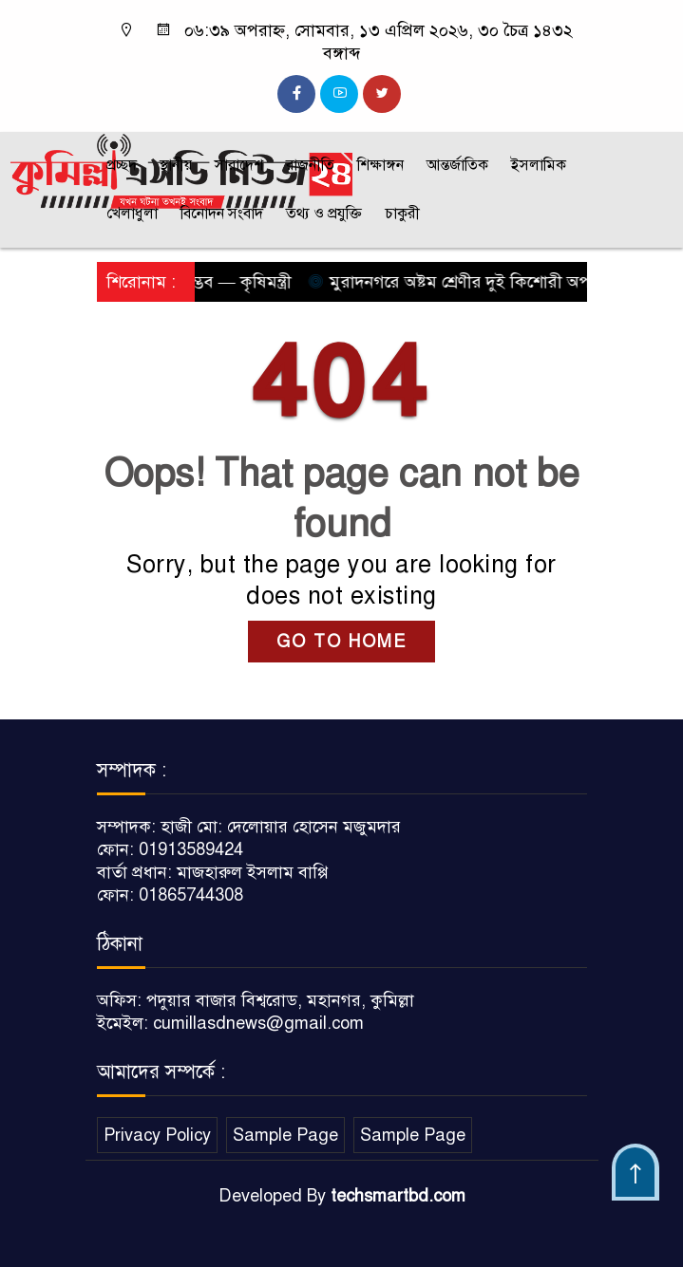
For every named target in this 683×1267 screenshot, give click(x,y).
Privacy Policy (157, 1135)
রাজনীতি (310, 165)
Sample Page (285, 1135)
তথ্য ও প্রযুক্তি (324, 213)
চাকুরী (402, 213)
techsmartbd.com (398, 1195)
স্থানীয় (176, 165)
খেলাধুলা (132, 213)
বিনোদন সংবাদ (221, 213)
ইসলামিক (538, 165)
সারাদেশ (239, 165)
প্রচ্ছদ (121, 165)
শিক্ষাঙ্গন (380, 165)
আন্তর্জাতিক (457, 165)
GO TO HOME (341, 641)
